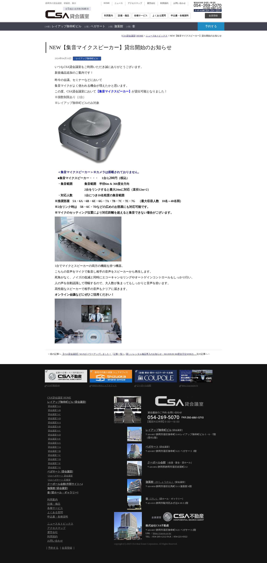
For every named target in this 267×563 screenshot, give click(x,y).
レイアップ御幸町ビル (62, 26)
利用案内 (108, 15)
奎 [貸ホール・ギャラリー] (62, 492)
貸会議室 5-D (54, 418)
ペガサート (94, 26)
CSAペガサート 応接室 (59, 480)
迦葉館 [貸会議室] (57, 488)
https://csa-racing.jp (190, 385)
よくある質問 (159, 15)
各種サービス (140, 15)
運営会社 (151, 3)
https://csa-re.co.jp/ (162, 533)
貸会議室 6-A (54, 422)
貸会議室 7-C (54, 455)
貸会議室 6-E (54, 439)
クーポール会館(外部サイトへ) (65, 484)
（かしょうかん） (160, 482)
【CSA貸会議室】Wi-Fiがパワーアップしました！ (87, 354)
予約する (211, 26)
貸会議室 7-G (54, 467)
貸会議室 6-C (54, 430)
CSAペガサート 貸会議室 (60, 475)
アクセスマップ (135, 3)
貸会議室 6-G (54, 443)
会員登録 (213, 15)
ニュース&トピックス (156, 36)
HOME (107, 3)
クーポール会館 (144, 385)
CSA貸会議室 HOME (59, 397)
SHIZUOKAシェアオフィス (104, 385)
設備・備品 (123, 15)
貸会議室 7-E (54, 463)
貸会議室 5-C (54, 414)
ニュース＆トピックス (60, 523)
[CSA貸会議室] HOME (132, 36)
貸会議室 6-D (54, 434)
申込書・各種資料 (180, 15)
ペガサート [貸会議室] (60, 471)
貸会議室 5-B (54, 410)
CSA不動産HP (53, 385)
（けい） (152, 498)
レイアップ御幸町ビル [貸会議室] (66, 402)
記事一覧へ (119, 354)
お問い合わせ (179, 3)
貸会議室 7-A (54, 447)
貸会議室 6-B (54, 426)
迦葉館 (115, 26)
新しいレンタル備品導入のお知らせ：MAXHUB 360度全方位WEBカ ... (161, 354)
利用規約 (164, 3)
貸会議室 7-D (54, 459)
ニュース (119, 3)
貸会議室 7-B (54, 451)
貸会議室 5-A (54, 406)
